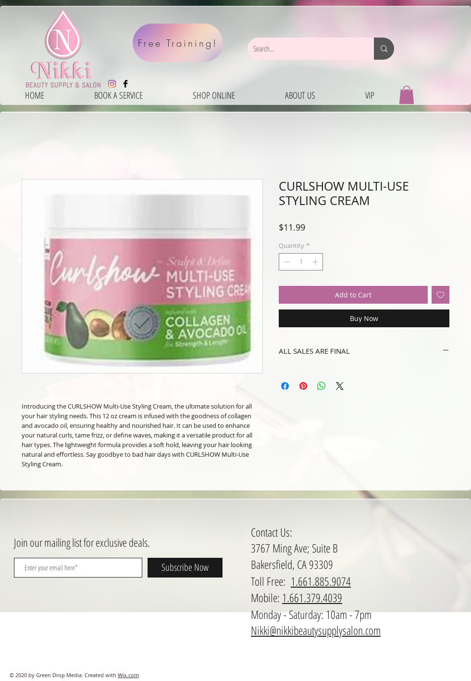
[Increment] (316, 262)
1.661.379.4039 (312, 597)
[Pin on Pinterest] (303, 386)
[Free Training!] (178, 43)
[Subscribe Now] (185, 568)
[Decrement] (286, 262)
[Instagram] (112, 84)
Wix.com (128, 675)
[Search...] (303, 49)
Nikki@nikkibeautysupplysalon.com (316, 630)
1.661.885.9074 (321, 581)
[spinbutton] (301, 262)
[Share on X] (340, 386)
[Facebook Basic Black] (125, 84)
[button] (406, 95)
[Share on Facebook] (285, 386)
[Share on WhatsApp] (321, 386)
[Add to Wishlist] (440, 295)
